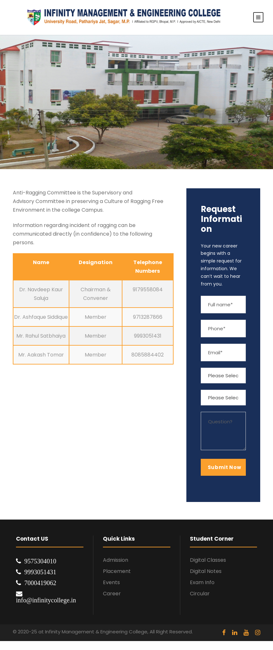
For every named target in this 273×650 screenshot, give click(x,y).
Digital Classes (208, 560)
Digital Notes (206, 571)
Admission (115, 560)
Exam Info (202, 582)
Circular (200, 593)
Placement (117, 571)
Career (112, 593)
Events (111, 582)
